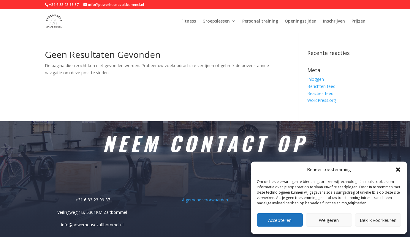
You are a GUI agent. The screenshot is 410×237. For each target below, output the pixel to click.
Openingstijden (300, 21)
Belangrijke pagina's (205, 182)
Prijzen (358, 21)
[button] (398, 170)
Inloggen (315, 79)
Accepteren (280, 220)
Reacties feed (320, 93)
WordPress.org (321, 100)
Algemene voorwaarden (205, 199)
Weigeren (329, 220)
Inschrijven (334, 21)
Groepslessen (216, 21)
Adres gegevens (92, 182)
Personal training (260, 21)
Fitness (188, 21)
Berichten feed (321, 86)
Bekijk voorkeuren (378, 220)
